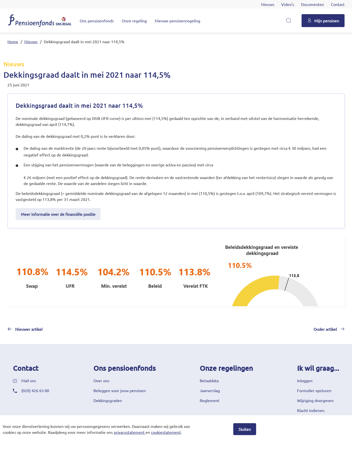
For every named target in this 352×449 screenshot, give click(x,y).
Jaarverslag (210, 390)
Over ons (101, 380)
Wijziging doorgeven (315, 400)
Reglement (209, 400)
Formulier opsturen (314, 390)
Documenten (312, 4)
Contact (338, 4)
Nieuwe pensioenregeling (177, 20)
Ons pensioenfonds (97, 20)
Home (12, 41)
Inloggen (305, 380)
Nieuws (267, 4)
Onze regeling (134, 20)
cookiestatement (166, 432)
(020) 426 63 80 (35, 390)
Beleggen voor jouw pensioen (119, 390)
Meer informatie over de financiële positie (58, 214)
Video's (287, 4)
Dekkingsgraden (107, 400)
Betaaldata (209, 380)
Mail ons (28, 380)
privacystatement (129, 432)
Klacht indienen (310, 410)
